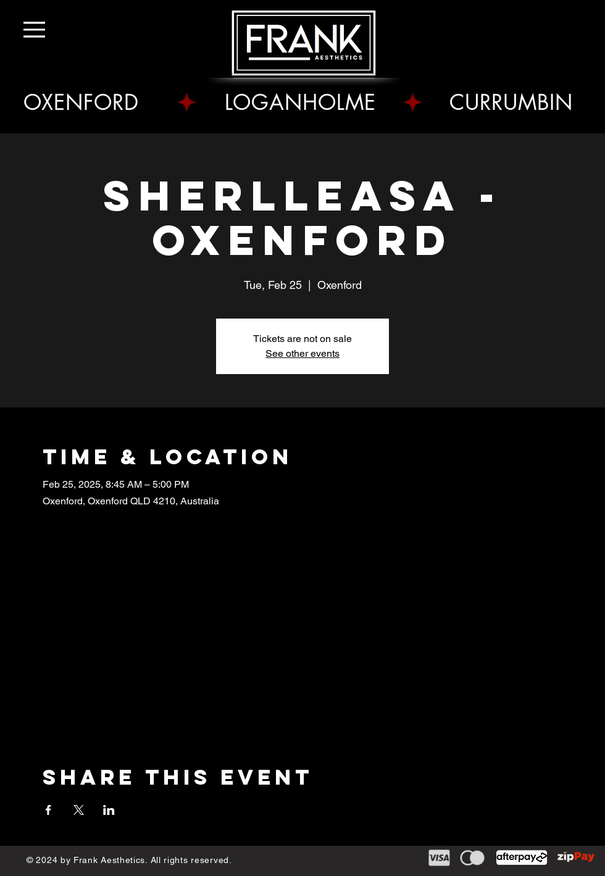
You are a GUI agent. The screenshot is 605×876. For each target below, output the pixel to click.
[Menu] (41, 29)
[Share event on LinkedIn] (109, 810)
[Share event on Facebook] (48, 810)
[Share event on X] (79, 810)
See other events (302, 353)
